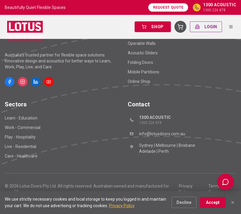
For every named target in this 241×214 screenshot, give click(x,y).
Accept (213, 202)
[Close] (232, 202)
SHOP (153, 26)
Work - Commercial (22, 127)
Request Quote (168, 7)
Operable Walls (142, 43)
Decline (184, 202)
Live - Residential (20, 146)
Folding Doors (140, 62)
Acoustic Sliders (143, 53)
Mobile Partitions (143, 72)
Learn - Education (21, 118)
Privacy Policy (186, 189)
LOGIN (206, 26)
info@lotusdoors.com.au (156, 134)
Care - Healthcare (21, 156)
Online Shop (139, 81)
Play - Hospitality (20, 137)
